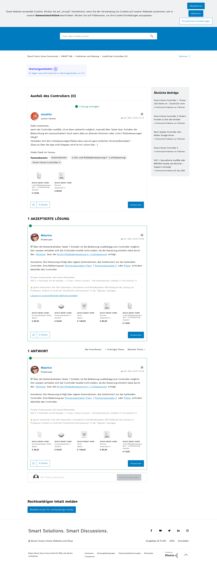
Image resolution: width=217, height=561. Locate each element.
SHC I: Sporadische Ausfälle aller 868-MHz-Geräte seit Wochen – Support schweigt (169, 163)
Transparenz (90, 556)
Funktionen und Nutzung (87, 56)
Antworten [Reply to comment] (136, 335)
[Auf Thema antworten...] (78, 477)
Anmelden (183, 540)
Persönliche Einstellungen (196, 21)
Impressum (89, 553)
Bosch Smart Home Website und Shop (52, 540)
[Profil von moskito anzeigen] (46, 114)
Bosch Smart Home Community (43, 56)
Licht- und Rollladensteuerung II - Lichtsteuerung (98, 157)
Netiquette (148, 553)
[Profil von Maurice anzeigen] (46, 235)
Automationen (59, 157)
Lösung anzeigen (89, 106)
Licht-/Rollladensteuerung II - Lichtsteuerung (82, 254)
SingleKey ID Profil (156, 540)
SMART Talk (66, 56)
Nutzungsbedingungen (106, 553)
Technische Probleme (164, 107)
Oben (186, 555)
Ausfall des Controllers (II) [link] (114, 56)
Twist (128, 265)
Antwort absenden (129, 477)
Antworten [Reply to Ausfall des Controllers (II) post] (136, 204)
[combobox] (108, 36)
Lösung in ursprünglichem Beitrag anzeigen (54, 295)
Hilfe (172, 540)
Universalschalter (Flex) (79, 265)
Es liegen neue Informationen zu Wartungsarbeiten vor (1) (57, 73)
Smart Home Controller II (46, 162)
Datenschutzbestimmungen (130, 553)
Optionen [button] (183, 56)
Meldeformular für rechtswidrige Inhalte (51, 509)
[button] (196, 6)
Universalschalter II (106, 265)
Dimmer (41, 254)
